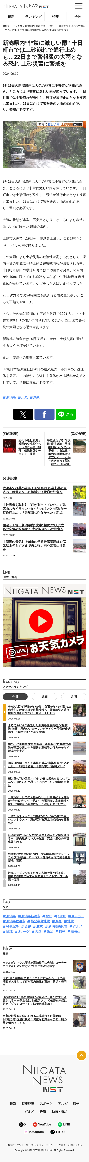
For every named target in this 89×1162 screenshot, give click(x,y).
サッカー (77, 916)
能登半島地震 (40, 921)
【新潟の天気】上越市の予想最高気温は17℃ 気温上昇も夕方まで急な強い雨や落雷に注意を (34, 545)
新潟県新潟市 (30, 916)
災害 (27, 926)
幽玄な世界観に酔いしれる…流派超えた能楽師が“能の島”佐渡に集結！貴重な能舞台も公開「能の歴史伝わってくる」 (35, 1019)
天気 (24, 397)
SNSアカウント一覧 (17, 1145)
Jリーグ (23, 931)
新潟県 (11, 397)
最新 (11, 17)
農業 (39, 926)
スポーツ (46, 1103)
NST (49, 916)
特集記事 (12, 926)
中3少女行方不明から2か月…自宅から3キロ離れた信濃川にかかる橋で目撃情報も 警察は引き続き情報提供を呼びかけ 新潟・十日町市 (39, 710)
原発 (58, 921)
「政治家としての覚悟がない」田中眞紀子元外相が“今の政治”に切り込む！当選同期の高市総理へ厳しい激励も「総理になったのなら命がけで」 (38, 801)
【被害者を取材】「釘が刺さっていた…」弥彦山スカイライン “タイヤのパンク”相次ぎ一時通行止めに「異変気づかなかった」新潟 (34, 508)
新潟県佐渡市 (15, 921)
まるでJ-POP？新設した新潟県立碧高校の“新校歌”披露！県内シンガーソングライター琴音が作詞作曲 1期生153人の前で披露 (39, 729)
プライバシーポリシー (43, 1145)
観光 (62, 931)
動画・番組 (59, 1111)
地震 (70, 921)
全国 (78, 17)
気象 (36, 397)
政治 (50, 931)
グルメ (77, 926)
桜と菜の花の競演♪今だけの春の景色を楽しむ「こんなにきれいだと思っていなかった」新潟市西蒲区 (39, 782)
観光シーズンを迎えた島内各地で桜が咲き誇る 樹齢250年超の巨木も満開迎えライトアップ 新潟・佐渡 (38, 876)
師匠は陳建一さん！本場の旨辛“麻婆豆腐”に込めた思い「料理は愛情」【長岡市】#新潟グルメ (38, 765)
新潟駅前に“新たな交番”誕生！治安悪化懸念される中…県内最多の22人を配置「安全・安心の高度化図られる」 (38, 838)
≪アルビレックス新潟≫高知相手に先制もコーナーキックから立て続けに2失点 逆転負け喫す (35, 964)
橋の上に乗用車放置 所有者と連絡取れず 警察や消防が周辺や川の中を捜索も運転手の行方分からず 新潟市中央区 (40, 747)
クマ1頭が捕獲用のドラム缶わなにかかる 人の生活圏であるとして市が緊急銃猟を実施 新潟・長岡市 (35, 981)
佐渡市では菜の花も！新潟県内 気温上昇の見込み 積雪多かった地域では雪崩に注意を (35, 490)
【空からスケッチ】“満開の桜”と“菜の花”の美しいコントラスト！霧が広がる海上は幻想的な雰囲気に (38, 819)
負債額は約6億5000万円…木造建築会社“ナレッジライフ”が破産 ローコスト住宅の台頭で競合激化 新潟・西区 (40, 857)
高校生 (75, 931)
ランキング (33, 17)
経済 (43, 1111)
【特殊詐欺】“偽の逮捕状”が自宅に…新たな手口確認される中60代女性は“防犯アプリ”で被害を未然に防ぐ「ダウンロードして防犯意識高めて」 (35, 1000)
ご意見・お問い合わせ (70, 1145)
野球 (9, 931)
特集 (55, 17)
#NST (62, 916)
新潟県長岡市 (57, 926)
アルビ (62, 1103)
